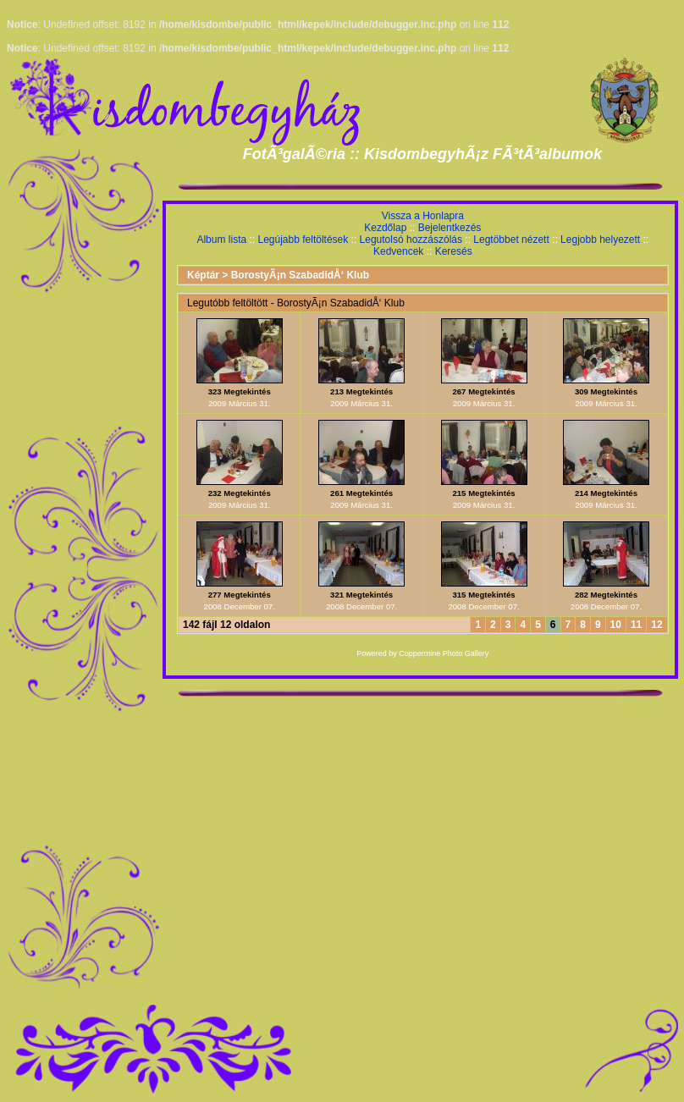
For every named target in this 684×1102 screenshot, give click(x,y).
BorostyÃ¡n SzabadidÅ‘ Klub (300, 275)
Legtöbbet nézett (511, 239)
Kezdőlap (385, 228)
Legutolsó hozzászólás (411, 239)
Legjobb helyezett (600, 239)
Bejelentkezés (450, 228)
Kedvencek (398, 251)
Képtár (203, 275)
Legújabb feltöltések (302, 239)
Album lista (221, 239)
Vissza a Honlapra (423, 216)
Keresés (453, 251)
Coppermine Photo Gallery (443, 653)
